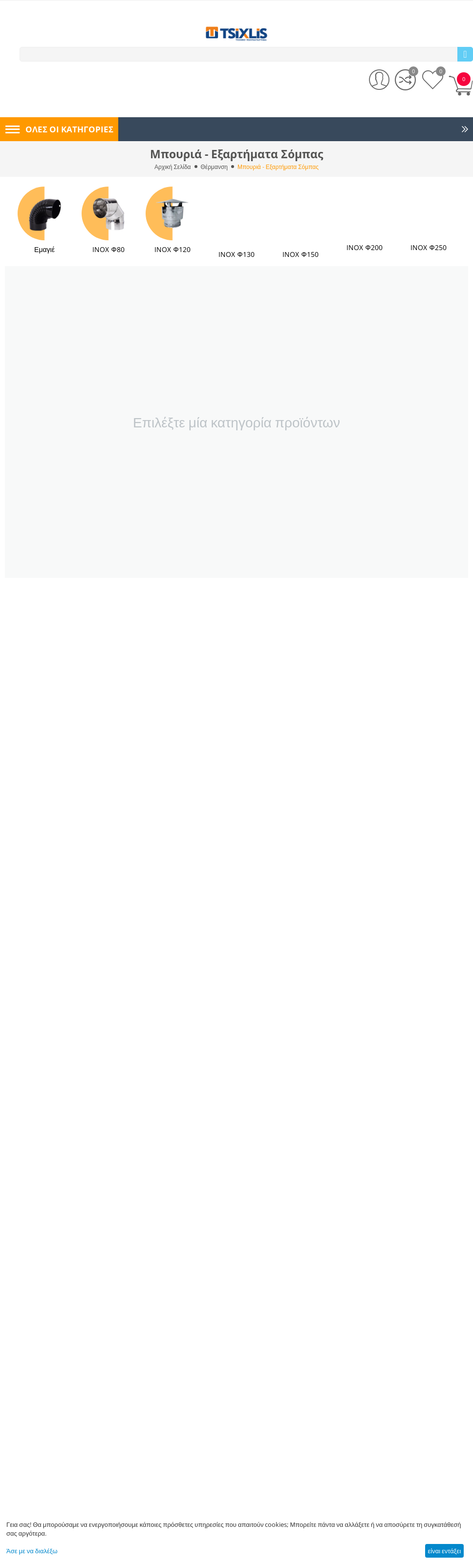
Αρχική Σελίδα (172, 167)
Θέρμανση (214, 167)
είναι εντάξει (444, 1550)
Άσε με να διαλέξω (32, 1550)
